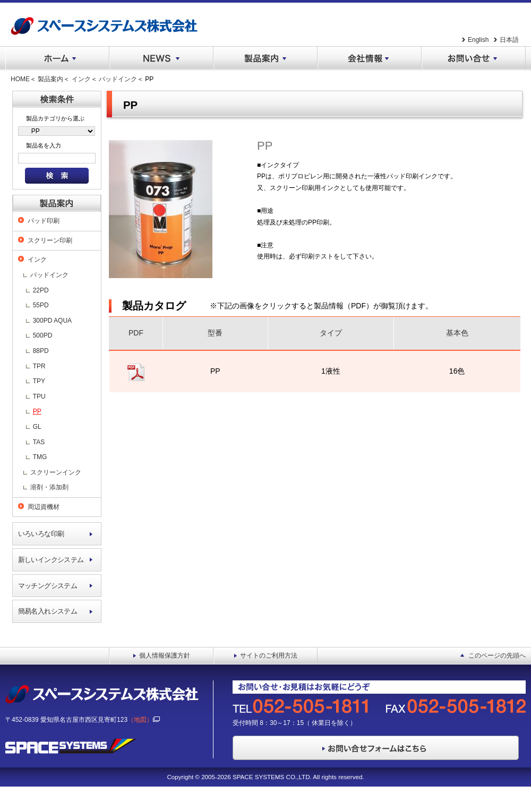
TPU (39, 396)
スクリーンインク (55, 472)
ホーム (57, 58)
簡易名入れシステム (48, 611)
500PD (43, 335)
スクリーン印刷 (50, 240)
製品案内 (265, 58)
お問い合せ (474, 58)
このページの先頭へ (497, 655)
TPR (39, 366)
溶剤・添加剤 (49, 487)
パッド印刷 (43, 221)
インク (81, 79)
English (478, 40)
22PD (41, 290)
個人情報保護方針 (164, 655)
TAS (39, 442)
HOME (20, 79)
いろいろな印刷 (41, 534)
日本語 (509, 40)
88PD (41, 351)
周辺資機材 (43, 507)
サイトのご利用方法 (268, 655)
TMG (40, 457)
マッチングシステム (48, 586)
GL (37, 426)
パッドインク (118, 79)
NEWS (161, 58)
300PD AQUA (52, 320)
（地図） (143, 719)
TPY (39, 381)
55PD (41, 305)
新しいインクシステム (51, 560)
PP (37, 411)
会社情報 (370, 58)
